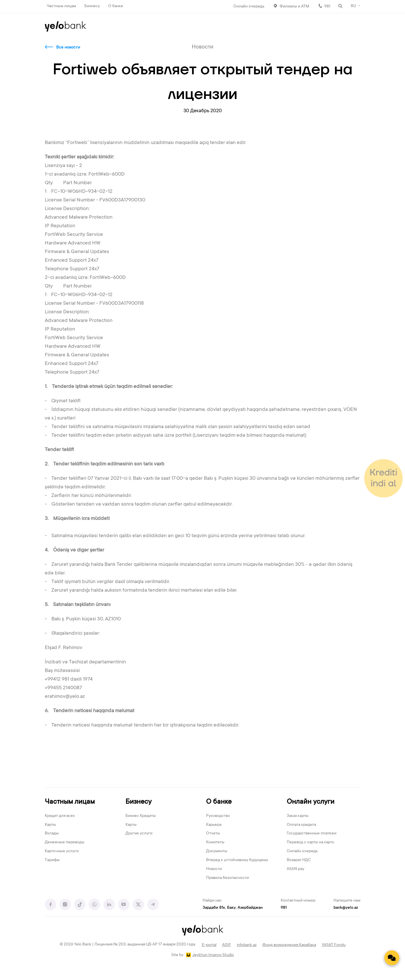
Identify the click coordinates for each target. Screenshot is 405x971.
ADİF (226, 945)
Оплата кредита (301, 825)
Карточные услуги (62, 851)
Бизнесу (92, 6)
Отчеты (213, 833)
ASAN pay (295, 869)
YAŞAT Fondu (334, 945)
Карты (50, 825)
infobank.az (247, 945)
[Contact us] (391, 957)
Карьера (213, 825)
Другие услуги (138, 833)
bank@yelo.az (346, 908)
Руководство (218, 816)
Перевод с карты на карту (310, 842)
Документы (216, 851)
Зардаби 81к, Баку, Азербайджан (233, 908)
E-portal (209, 945)
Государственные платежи (311, 833)
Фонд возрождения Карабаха (289, 945)
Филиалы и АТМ (294, 6)
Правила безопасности (227, 878)
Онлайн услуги (310, 802)
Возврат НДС (299, 860)
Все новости (68, 47)
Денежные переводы (64, 842)
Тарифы (52, 860)
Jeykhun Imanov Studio (213, 955)
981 (327, 6)
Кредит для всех (60, 816)
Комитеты (215, 842)
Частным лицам (61, 6)
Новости (214, 869)
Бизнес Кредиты (140, 816)
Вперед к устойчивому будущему (237, 860)
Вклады (52, 833)
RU (353, 6)
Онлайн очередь (248, 6)
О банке (115, 6)
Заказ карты (298, 816)
